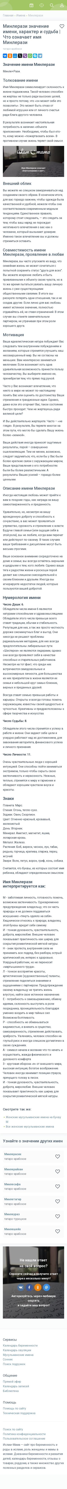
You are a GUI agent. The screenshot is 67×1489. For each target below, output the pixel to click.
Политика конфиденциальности (24, 1434)
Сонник (8, 1359)
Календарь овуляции (17, 1350)
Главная (8, 15)
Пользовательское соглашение (24, 1438)
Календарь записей (16, 1386)
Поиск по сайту (13, 1429)
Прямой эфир (12, 1381)
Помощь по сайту (14, 1408)
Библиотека (11, 1391)
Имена (20, 15)
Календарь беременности (20, 1345)
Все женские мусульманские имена (30, 1126)
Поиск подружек (14, 1364)
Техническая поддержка (19, 1413)
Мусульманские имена (18, 1355)
